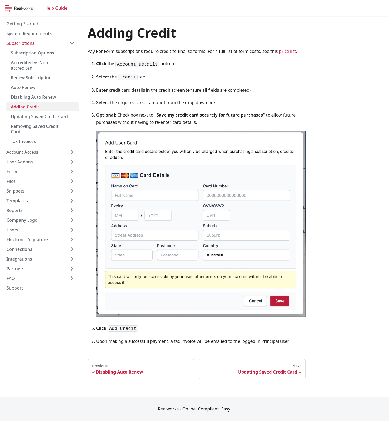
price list (287, 51)
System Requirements (29, 33)
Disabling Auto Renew (33, 97)
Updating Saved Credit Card (39, 116)
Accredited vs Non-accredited (30, 65)
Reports (14, 210)
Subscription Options (32, 53)
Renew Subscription (31, 78)
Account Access (22, 152)
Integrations (19, 259)
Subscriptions (20, 43)
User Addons (19, 162)
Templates (17, 201)
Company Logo (22, 220)
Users (12, 230)
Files (11, 181)
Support (14, 288)
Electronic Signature (27, 239)
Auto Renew (23, 87)
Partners (15, 269)
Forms (12, 171)
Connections (19, 249)
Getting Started (22, 24)
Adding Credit (25, 107)
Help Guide (56, 8)
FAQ (10, 278)
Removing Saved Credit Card (35, 129)
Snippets (15, 191)
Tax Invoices (23, 141)
